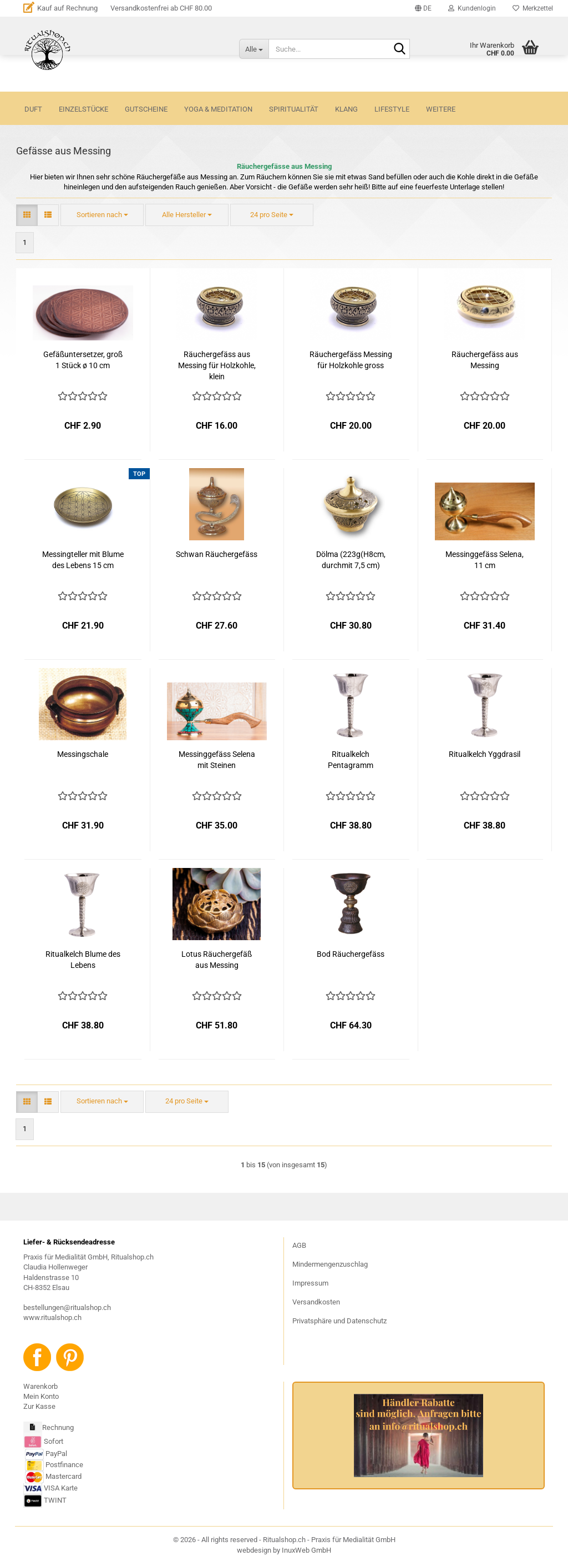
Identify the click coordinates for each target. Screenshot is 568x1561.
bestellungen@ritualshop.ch (67, 1307)
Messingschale (82, 754)
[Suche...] (253, 49)
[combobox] (102, 215)
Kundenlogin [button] (472, 8)
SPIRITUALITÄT (293, 109)
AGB (299, 1245)
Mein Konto (41, 1396)
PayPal (46, 1453)
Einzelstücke (83, 109)
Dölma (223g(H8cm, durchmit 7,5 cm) (351, 560)
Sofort (53, 1441)
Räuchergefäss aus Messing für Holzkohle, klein (217, 365)
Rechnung (58, 1427)
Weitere (440, 109)
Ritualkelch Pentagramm (350, 760)
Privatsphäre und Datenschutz (339, 1321)
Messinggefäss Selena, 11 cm (484, 560)
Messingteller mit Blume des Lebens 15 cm (83, 560)
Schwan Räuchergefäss (216, 554)
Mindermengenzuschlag (330, 1264)
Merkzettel (533, 8)
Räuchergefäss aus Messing (485, 360)
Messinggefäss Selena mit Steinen (217, 760)
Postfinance (64, 1464)
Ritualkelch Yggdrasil (484, 754)
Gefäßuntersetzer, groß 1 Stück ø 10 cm (83, 360)
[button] (423, 8)
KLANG (346, 109)
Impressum (310, 1283)
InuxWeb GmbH (306, 1550)
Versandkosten (316, 1302)
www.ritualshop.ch (52, 1317)
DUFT (33, 109)
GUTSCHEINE (146, 109)
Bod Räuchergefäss (350, 954)
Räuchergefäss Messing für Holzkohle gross (351, 360)
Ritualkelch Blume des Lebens (82, 960)
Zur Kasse (39, 1406)
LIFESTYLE (391, 109)
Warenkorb (40, 1386)
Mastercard (63, 1476)
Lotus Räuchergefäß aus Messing (216, 960)
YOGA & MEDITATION (218, 109)
